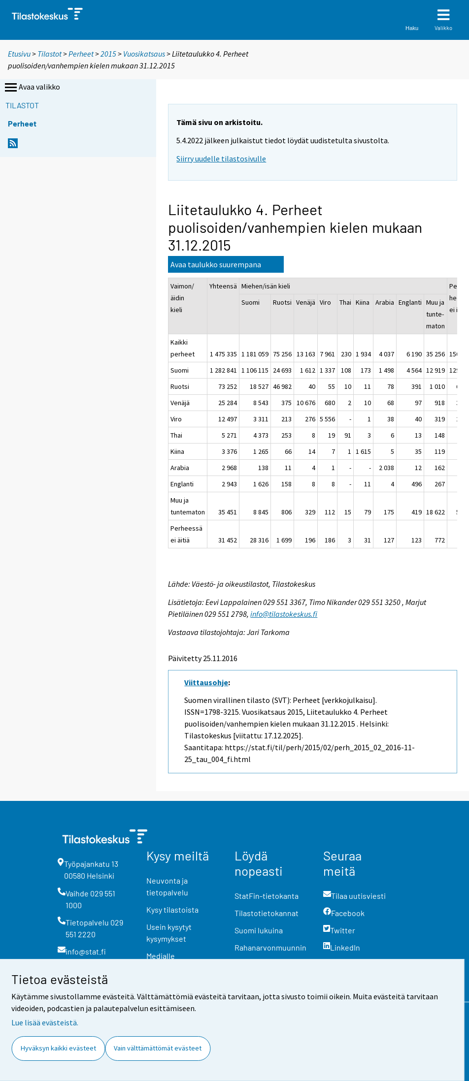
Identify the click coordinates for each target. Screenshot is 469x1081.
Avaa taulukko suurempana (215, 264)
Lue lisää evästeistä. (44, 1022)
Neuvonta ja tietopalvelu (167, 886)
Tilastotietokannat (266, 913)
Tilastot (49, 54)
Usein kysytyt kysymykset (169, 932)
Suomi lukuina (258, 930)
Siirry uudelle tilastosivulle (221, 158)
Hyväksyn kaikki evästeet (58, 1048)
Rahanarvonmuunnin (270, 947)
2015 (108, 54)
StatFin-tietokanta (266, 895)
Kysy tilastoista (172, 909)
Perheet (81, 54)
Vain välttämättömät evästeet (157, 1048)
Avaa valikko (31, 87)
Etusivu (19, 54)
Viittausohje (206, 682)
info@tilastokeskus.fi (283, 614)
